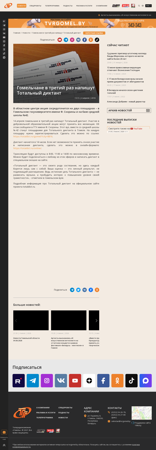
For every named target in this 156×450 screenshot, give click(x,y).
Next (127, 131)
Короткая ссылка (94, 33)
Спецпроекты (35, 6)
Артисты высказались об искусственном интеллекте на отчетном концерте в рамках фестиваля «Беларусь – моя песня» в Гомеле (67, 343)
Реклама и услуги (84, 6)
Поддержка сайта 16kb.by (143, 424)
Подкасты (67, 6)
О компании (101, 6)
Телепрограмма (52, 6)
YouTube (136, 128)
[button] (96, 320)
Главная (16, 33)
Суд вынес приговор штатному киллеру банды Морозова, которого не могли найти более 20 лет (126, 56)
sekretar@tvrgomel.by (120, 421)
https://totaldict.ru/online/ (27, 148)
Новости (22, 6)
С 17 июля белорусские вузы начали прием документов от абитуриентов (125, 80)
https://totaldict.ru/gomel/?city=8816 (32, 136)
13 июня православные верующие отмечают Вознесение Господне (124, 69)
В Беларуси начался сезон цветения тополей (125, 91)
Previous (125, 131)
